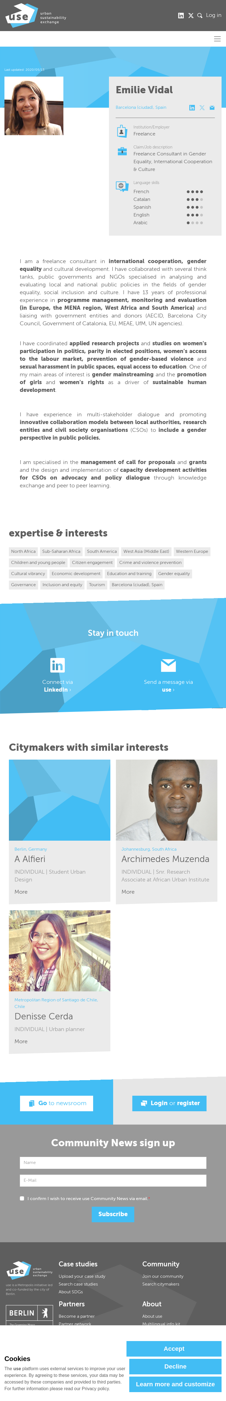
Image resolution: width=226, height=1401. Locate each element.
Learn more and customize (175, 1384)
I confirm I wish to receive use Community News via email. (89, 1199)
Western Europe (192, 552)
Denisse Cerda (43, 1016)
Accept (174, 1348)
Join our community (162, 1276)
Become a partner (77, 1316)
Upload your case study (82, 1276)
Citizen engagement (92, 563)
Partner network (75, 1324)
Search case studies (78, 1284)
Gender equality (174, 574)
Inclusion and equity (62, 585)
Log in (214, 15)
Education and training (129, 574)
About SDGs (71, 1292)
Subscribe (113, 1214)
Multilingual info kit (161, 1324)
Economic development (76, 574)
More (21, 892)
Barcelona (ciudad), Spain (137, 585)
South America (102, 552)
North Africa (23, 552)
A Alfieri (29, 859)
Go (56, 1103)
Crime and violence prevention (150, 563)
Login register (169, 1103)
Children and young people (38, 563)
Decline (175, 1366)
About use (152, 1316)
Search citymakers (160, 1284)
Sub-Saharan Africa (61, 552)
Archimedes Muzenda (165, 859)
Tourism (97, 585)
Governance (23, 585)
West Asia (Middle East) (146, 552)
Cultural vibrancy (28, 574)
